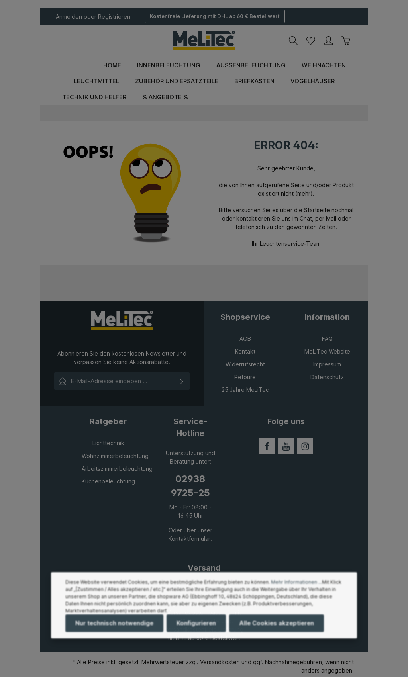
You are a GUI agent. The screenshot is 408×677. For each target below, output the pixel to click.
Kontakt (245, 351)
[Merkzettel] (311, 41)
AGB (245, 338)
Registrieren (114, 16)
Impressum (327, 364)
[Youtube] (286, 446)
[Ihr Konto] (328, 41)
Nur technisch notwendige (114, 630)
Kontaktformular (189, 538)
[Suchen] (293, 41)
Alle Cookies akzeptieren (276, 630)
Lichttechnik (108, 443)
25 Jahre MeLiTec (245, 389)
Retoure (245, 377)
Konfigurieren (196, 630)
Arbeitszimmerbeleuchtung (117, 468)
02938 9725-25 (190, 486)
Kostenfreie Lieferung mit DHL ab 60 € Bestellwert (215, 16)
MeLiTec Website (327, 351)
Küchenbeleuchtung (108, 481)
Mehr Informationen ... (296, 589)
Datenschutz (327, 377)
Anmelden (69, 16)
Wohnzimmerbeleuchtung (115, 455)
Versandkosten (220, 662)
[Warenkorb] (346, 41)
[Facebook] (267, 446)
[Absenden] (182, 381)
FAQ (327, 338)
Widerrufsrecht (245, 364)
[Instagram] (305, 446)
